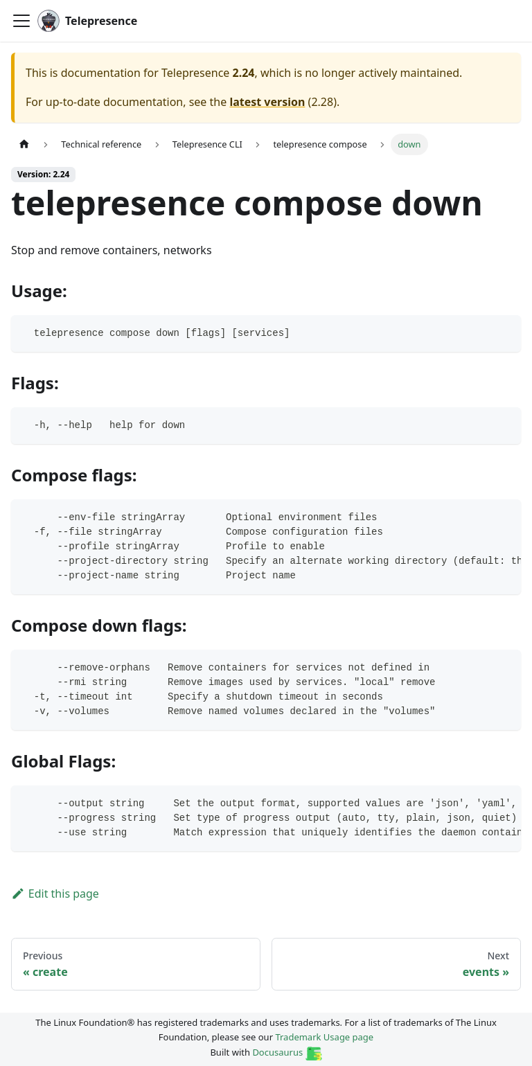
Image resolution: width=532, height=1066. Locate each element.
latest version (267, 101)
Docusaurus (286, 1052)
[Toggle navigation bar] (21, 20)
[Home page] (24, 144)
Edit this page (55, 893)
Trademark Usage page (324, 1037)
